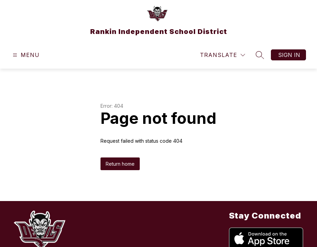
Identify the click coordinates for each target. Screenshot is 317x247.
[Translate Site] (222, 55)
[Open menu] (25, 55)
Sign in (289, 54)
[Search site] (260, 55)
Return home (120, 164)
